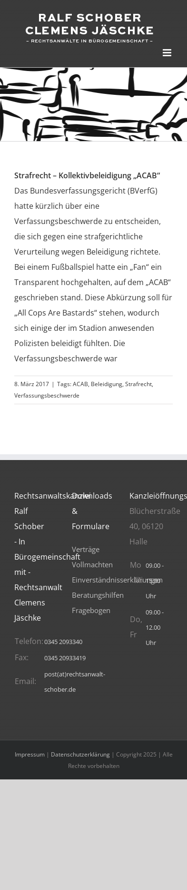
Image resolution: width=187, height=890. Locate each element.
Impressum (30, 754)
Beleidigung (106, 384)
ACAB (80, 384)
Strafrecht (138, 384)
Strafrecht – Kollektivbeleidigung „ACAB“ (87, 175)
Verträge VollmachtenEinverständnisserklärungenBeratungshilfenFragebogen (117, 579)
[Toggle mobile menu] (168, 53)
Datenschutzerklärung (80, 754)
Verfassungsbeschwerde (46, 395)
